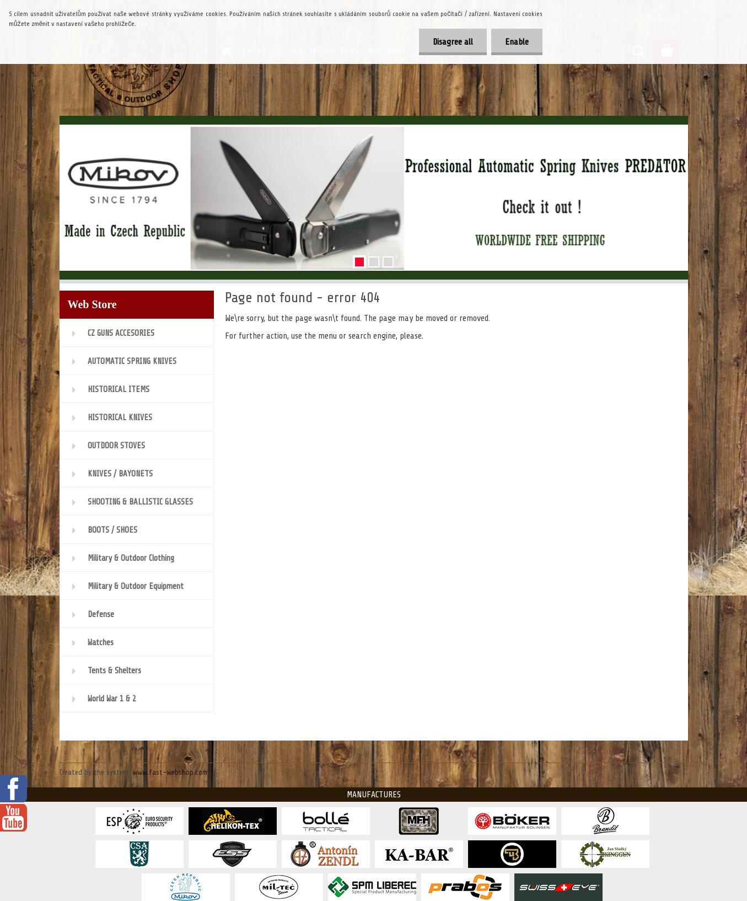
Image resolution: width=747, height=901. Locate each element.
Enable (517, 42)
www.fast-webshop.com (169, 772)
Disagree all (453, 42)
